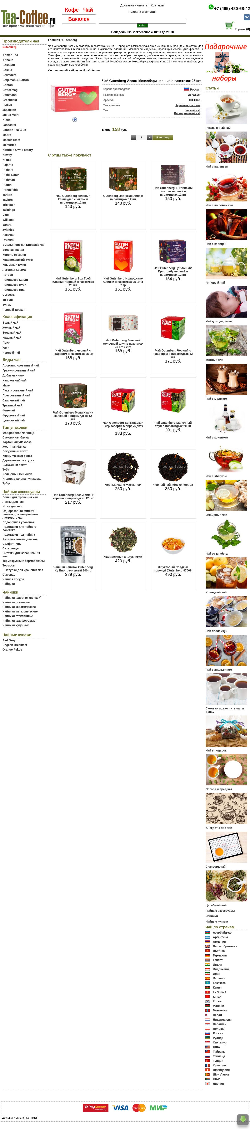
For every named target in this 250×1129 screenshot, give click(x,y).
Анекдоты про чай (219, 828)
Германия (220, 955)
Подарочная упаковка (18, 522)
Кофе (72, 10)
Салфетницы (11, 543)
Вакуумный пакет (15, 451)
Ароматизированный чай (20, 365)
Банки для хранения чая (20, 497)
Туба (5, 469)
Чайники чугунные (15, 625)
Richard (7, 169)
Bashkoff (8, 65)
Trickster (8, 204)
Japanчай (9, 110)
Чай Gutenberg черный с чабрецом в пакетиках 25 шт (73, 352)
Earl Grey (8, 640)
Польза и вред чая (219, 789)
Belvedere (9, 75)
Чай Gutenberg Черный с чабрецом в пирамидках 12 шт (173, 354)
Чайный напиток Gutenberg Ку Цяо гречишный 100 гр (73, 568)
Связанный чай (13, 400)
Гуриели (8, 239)
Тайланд (219, 1056)
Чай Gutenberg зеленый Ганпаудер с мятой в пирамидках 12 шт (73, 199)
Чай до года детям (219, 321)
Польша (218, 1028)
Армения (219, 941)
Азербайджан (222, 932)
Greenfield (9, 100)
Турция (218, 1060)
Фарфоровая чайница (18, 433)
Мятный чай (214, 360)
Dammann (9, 95)
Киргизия (219, 992)
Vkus (5, 214)
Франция (219, 1065)
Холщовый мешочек (17, 474)
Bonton (7, 85)
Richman (8, 179)
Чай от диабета (217, 553)
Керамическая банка (17, 455)
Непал (217, 1015)
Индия (217, 964)
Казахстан (220, 983)
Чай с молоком (216, 398)
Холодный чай (216, 592)
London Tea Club (14, 130)
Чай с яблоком (216, 476)
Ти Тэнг (7, 299)
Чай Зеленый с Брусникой (123, 557)
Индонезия (221, 969)
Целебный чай (216, 905)
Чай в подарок (216, 750)
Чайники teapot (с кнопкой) (21, 597)
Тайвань (219, 1051)
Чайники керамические (19, 607)
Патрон (7, 274)
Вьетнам (219, 951)
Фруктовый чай (13, 415)
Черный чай (11, 352)
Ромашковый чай (218, 127)
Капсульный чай (14, 380)
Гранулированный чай (18, 370)
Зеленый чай (11, 332)
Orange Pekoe (12, 649)
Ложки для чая (13, 501)
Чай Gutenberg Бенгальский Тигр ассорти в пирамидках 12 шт (123, 426)
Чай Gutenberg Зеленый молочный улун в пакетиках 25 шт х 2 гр (123, 344)
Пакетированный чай (17, 390)
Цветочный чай (13, 420)
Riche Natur (10, 174)
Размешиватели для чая (20, 539)
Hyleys (7, 105)
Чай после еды (216, 631)
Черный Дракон (13, 309)
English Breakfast (14, 645)
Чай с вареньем (217, 166)
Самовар (8, 574)
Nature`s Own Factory (17, 150)
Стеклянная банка (15, 437)
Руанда (218, 1038)
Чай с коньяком (217, 437)
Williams (8, 219)
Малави (218, 1005)
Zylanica (8, 229)
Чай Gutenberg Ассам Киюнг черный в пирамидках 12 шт (73, 496)
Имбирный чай (216, 515)
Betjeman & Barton (15, 80)
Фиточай (8, 410)
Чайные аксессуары (220, 910)
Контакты (158, 5)
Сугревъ (8, 294)
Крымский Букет (14, 264)
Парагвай (219, 1024)
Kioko (6, 120)
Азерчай (8, 234)
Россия (195, 89)
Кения (217, 987)
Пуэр (6, 342)
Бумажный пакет (14, 465)
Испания (219, 978)
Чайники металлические (20, 611)
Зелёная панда (13, 249)
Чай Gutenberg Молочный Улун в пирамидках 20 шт (173, 424)
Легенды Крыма (14, 269)
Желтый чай (11, 327)
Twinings (8, 209)
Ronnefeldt (10, 189)
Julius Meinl (10, 115)
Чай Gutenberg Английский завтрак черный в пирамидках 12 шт (173, 191)
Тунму (6, 304)
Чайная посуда (13, 579)
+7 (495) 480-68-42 (232, 8)
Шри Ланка (221, 1074)
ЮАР (216, 1079)
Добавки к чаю (13, 375)
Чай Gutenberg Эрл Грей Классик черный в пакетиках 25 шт (73, 282)
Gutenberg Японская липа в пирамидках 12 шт (123, 197)
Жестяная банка (14, 446)
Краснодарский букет (17, 259)
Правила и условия (143, 11)
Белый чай (10, 322)
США (216, 1047)
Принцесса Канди (15, 279)
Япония (218, 1083)
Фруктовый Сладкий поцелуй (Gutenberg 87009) (173, 568)
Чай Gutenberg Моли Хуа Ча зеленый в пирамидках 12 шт (73, 416)
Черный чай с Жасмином (123, 484)
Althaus (7, 60)
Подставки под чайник (18, 534)
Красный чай (11, 337)
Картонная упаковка (17, 442)
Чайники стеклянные (17, 616)
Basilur (7, 70)
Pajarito (7, 164)
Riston (7, 184)
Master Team (11, 140)
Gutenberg (69, 40)
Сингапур (219, 1042)
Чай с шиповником (219, 205)
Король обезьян (14, 254)
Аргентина (220, 937)
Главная (54, 40)
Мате (6, 385)
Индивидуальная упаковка (21, 478)
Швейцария (221, 1070)
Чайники (8, 583)
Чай (88, 10)
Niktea (6, 159)
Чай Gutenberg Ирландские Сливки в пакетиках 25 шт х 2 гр (123, 282)
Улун (5, 347)
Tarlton (7, 194)
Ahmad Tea (10, 55)
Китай (217, 996)
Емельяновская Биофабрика (23, 244)
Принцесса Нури (14, 284)
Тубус (6, 483)
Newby (7, 154)
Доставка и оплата (133, 5)
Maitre (6, 135)
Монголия (220, 1010)
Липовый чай (215, 282)
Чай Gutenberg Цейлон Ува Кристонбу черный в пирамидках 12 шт (173, 271)
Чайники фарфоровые (18, 620)
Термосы (8, 565)
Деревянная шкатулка (18, 460)
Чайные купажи (217, 921)
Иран (216, 973)
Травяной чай (12, 405)
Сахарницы (10, 548)
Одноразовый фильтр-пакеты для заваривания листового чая (20, 514)
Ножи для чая (12, 506)
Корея (217, 1001)
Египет (218, 960)
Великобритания (225, 946)
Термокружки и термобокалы (23, 561)
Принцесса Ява (13, 289)
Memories (9, 145)
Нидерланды (222, 1019)
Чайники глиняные (16, 602)
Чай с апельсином (219, 669)
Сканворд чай (216, 866)
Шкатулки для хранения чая (22, 570)
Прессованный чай (16, 395)
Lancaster (9, 125)
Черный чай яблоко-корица (173, 484)
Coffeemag (10, 90)
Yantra (6, 224)
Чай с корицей (216, 244)
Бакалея (79, 19)
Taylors (7, 199)
